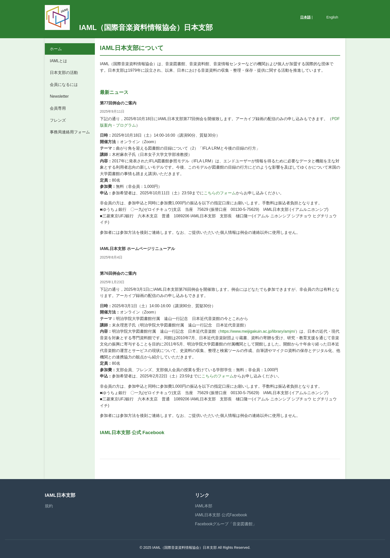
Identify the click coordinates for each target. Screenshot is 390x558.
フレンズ (58, 120)
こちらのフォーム (220, 193)
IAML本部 (203, 506)
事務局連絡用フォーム (70, 132)
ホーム (56, 49)
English (332, 17)
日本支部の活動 (64, 72)
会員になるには (64, 84)
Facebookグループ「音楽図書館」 (226, 524)
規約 (49, 506)
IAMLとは (58, 61)
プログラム (126, 125)
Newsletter (59, 96)
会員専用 (58, 108)
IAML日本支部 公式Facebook (221, 515)
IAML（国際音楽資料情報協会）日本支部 (129, 27)
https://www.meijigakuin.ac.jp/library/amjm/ (257, 331)
